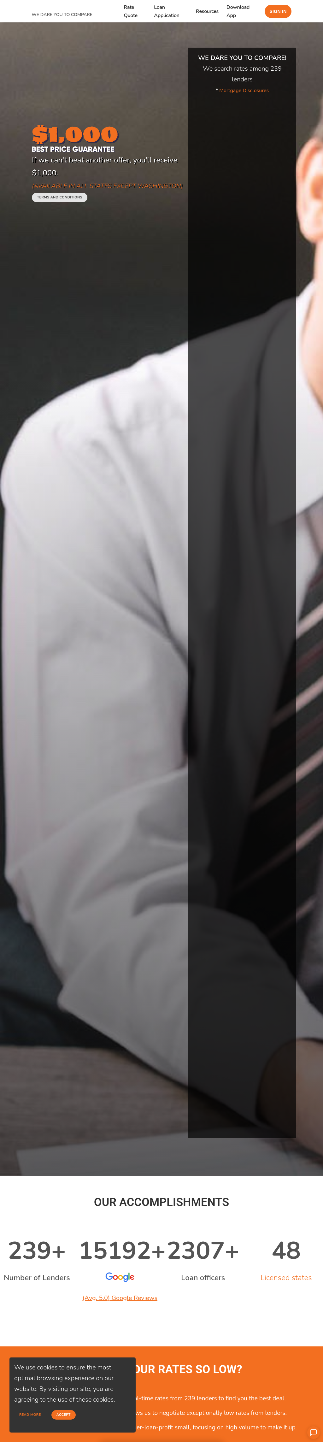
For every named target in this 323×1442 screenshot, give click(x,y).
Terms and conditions (59, 197)
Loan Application (166, 11)
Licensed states (286, 1278)
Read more (30, 1414)
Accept (63, 1414)
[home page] (77, 7)
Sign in (277, 11)
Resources (207, 11)
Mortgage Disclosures (244, 90)
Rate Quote (130, 11)
